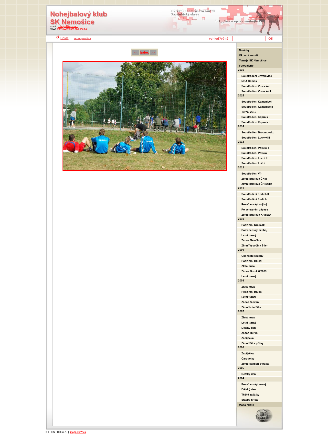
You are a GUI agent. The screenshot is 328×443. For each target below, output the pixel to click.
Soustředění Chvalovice (257, 75)
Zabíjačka (248, 338)
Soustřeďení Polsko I (255, 153)
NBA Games (249, 81)
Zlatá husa (248, 266)
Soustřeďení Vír (252, 173)
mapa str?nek (78, 432)
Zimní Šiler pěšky (253, 343)
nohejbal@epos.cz (68, 26)
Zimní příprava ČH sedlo (257, 183)
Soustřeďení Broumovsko (258, 132)
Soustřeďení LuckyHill (256, 137)
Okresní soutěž (248, 55)
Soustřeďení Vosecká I (256, 86)
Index (144, 52)
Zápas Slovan (250, 302)
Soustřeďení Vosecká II (256, 91)
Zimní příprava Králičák (256, 214)
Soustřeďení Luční (253, 163)
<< (136, 52)
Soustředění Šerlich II (255, 194)
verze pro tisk (82, 38)
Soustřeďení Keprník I (256, 117)
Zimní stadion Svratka (255, 363)
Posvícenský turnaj (254, 384)
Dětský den (249, 327)
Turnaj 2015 (249, 111)
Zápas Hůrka (250, 332)
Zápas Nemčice (251, 240)
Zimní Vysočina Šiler (255, 245)
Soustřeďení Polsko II (255, 147)
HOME (65, 38)
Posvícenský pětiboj (254, 230)
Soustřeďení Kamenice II (257, 106)
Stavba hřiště (250, 399)
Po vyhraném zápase (255, 209)
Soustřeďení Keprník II (256, 122)
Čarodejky (248, 358)
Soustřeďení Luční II (254, 158)
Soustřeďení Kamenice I (257, 101)
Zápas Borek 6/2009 (254, 271)
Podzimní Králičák (253, 224)
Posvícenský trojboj (254, 204)
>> (153, 52)
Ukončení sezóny (253, 255)
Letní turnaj (249, 235)
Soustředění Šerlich (254, 199)
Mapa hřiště (246, 404)
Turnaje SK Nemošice (252, 60)
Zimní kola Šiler (251, 307)
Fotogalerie (246, 65)
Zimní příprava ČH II (254, 178)
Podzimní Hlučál (252, 260)
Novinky (244, 50)
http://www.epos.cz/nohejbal (72, 29)
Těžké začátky (250, 394)
